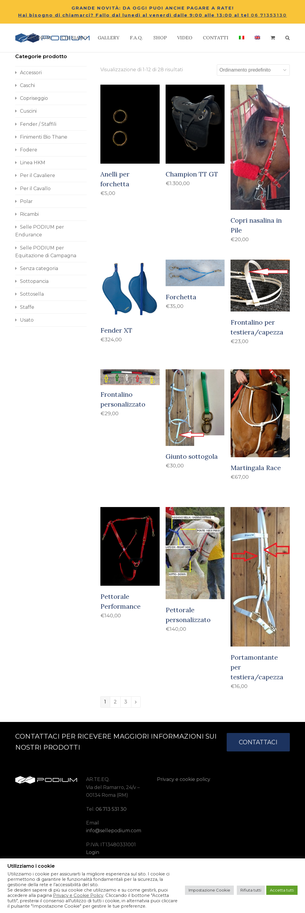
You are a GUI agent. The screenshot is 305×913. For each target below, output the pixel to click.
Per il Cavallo (35, 188)
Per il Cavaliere (37, 175)
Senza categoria (39, 268)
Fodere (28, 150)
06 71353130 (269, 15)
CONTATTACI (258, 742)
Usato (27, 320)
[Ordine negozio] (253, 70)
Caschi (27, 85)
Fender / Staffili (38, 124)
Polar (26, 201)
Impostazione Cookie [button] (209, 890)
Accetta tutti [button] (282, 890)
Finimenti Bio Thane (43, 137)
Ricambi (29, 214)
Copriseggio (34, 98)
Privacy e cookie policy (183, 779)
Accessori (31, 72)
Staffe (27, 307)
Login (92, 852)
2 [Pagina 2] (115, 702)
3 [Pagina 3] (125, 702)
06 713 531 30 (111, 809)
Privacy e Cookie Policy (78, 895)
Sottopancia (34, 281)
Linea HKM (32, 162)
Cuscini (28, 111)
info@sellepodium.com (113, 830)
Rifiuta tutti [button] (250, 890)
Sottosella (32, 294)
